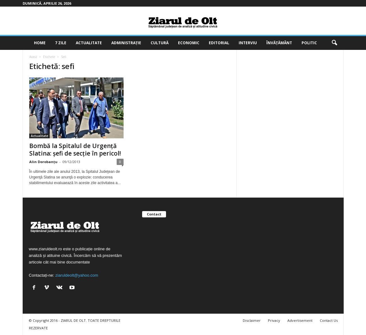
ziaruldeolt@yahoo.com (76, 275)
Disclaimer (252, 320)
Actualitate (89, 42)
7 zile (60, 42)
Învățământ (279, 42)
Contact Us (329, 320)
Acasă (33, 57)
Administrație (126, 42)
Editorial (219, 42)
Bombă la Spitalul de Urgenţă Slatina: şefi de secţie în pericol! (75, 149)
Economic (188, 42)
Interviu (248, 42)
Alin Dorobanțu (43, 161)
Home (40, 42)
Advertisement (300, 320)
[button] (334, 43)
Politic (309, 42)
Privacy (274, 320)
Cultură (160, 42)
